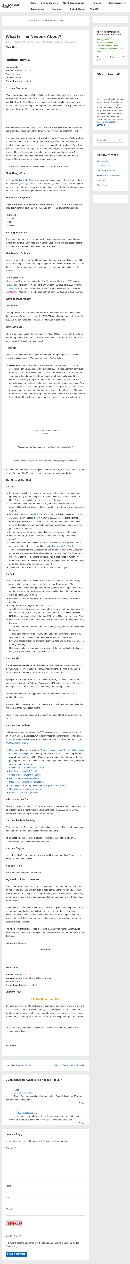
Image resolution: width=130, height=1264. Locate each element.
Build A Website (102, 161)
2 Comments (72, 42)
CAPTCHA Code (13, 1236)
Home (33, 3)
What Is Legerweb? (29, 792)
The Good (98, 3)
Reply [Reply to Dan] (83, 1123)
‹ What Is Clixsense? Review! (19, 1065)
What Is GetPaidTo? (30, 778)
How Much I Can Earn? (62, 546)
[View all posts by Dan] (9, 42)
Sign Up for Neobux (27, 180)
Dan (18, 1110)
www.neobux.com (23, 70)
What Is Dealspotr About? (51, 750)
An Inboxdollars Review (32, 768)
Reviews (58, 42)
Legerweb (13, 792)
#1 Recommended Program (41, 1017)
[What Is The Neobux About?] (33, 42)
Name (8, 1186)
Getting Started (50, 3)
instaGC (13, 771)
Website (9, 1209)
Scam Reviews (117, 3)
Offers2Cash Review (32, 789)
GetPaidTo (14, 778)
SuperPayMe (15, 785)
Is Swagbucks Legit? (31, 775)
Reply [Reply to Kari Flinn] (83, 1103)
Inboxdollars (14, 768)
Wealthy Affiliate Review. (17, 743)
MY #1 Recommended (75, 3)
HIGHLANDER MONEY (10, 6)
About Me (94, 9)
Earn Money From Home (32, 782)
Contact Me (101, 180)
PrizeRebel (14, 782)
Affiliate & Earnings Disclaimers (108, 175)
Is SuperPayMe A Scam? (55, 785)
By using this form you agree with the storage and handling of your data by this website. (43, 1245)
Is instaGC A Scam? (28, 771)
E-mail (8, 1197)
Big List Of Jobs (77, 9)
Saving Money (39, 9)
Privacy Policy (102, 185)
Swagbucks (14, 775)
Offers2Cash (15, 789)
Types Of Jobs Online (104, 166)
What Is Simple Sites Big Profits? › (69, 1065)
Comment (11, 1148)
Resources (59, 9)
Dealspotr (13, 750)
